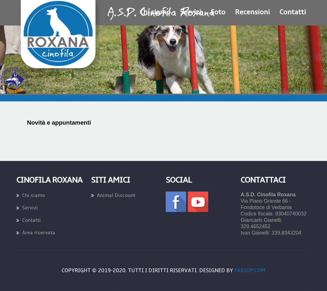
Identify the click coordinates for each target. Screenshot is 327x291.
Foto (218, 12)
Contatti (292, 12)
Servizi (30, 208)
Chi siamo (33, 195)
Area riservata (38, 232)
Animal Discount (116, 195)
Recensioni (252, 12)
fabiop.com (249, 270)
